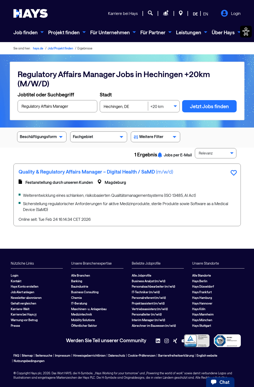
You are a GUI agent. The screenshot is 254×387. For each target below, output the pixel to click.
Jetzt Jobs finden (209, 106)
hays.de (38, 48)
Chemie (76, 297)
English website (207, 355)
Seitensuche (43, 355)
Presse (15, 325)
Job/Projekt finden (60, 48)
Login (231, 14)
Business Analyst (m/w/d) (148, 281)
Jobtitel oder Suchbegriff (46, 94)
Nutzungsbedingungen (29, 361)
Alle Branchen (80, 275)
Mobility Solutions (83, 320)
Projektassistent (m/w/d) (148, 303)
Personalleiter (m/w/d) (147, 314)
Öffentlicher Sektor (84, 325)
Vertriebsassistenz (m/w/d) (150, 309)
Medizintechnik (81, 314)
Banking (76, 281)
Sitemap (27, 355)
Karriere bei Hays (123, 13)
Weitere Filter (155, 137)
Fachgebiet (98, 137)
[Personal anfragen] (166, 14)
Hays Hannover (202, 303)
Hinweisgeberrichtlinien (89, 355)
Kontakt (16, 281)
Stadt (106, 94)
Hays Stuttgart (201, 325)
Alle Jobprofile (141, 275)
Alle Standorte (201, 275)
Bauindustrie (79, 286)
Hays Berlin (199, 281)
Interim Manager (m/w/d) (148, 320)
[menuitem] (28, 32)
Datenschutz (116, 355)
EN (205, 14)
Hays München (202, 320)
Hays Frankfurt (202, 292)
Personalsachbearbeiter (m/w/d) (153, 286)
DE (195, 14)
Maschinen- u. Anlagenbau (89, 309)
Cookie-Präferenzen (141, 355)
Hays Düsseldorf (203, 286)
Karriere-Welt (20, 309)
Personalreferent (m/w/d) (149, 297)
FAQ (16, 355)
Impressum (62, 355)
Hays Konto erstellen (24, 286)
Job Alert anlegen (22, 292)
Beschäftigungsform (42, 137)
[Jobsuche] (150, 14)
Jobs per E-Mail (174, 154)
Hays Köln (198, 309)
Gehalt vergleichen (23, 303)
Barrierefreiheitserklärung (176, 355)
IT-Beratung (79, 303)
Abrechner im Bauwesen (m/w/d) (154, 325)
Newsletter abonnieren (26, 297)
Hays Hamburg (202, 297)
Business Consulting (85, 292)
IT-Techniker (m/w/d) (146, 292)
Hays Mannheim (203, 314)
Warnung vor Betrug (24, 320)
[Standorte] (181, 14)
